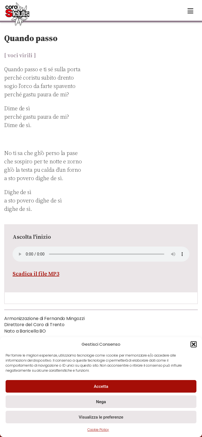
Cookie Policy (98, 429)
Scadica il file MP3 (36, 274)
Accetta (101, 386)
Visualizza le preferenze (101, 417)
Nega (101, 401)
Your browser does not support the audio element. (101, 254)
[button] (193, 344)
